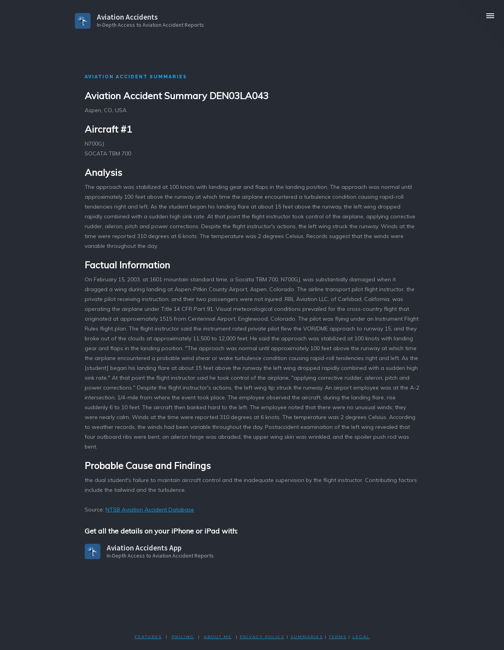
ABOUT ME (218, 636)
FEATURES (148, 636)
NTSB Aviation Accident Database (150, 509)
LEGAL (361, 636)
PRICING (183, 636)
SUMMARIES (307, 636)
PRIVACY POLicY (262, 636)
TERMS (337, 636)
